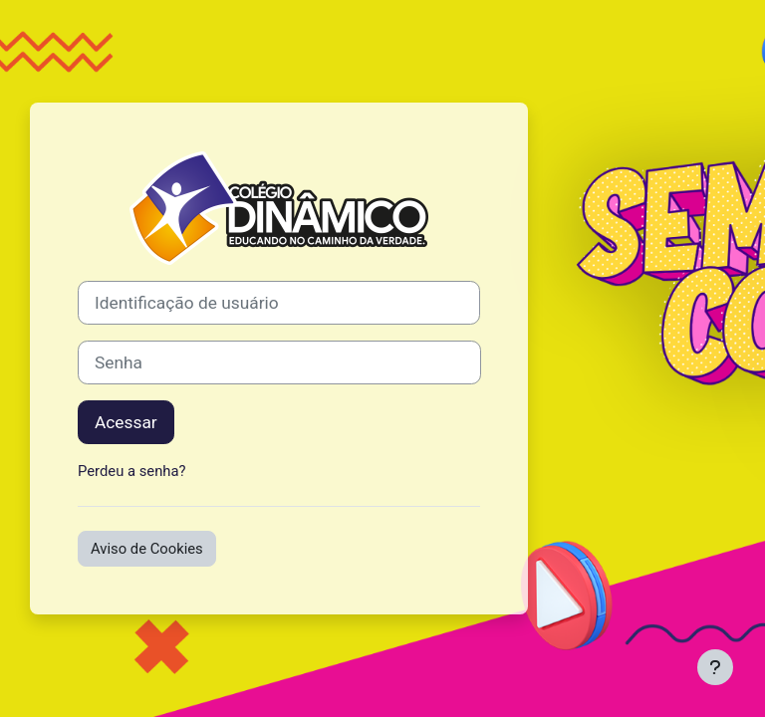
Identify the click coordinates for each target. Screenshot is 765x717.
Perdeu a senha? (132, 471)
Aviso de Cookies (147, 549)
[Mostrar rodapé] (715, 667)
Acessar (126, 422)
